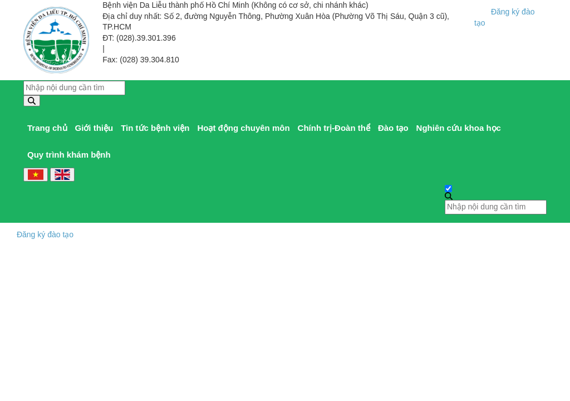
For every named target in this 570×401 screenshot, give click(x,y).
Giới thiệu (94, 128)
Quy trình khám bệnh (69, 154)
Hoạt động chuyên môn (243, 128)
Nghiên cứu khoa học (458, 128)
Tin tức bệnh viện (155, 128)
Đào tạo (393, 128)
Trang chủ (47, 128)
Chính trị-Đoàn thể (334, 128)
